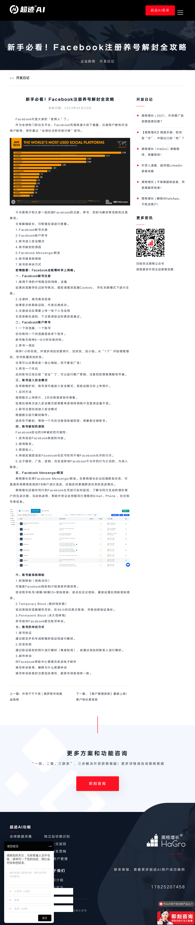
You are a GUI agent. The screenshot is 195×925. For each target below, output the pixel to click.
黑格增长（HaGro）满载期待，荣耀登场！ (160, 151)
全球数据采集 (21, 836)
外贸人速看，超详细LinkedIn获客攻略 (162, 168)
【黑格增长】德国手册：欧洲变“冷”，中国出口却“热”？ (163, 135)
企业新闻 (88, 61)
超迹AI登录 (160, 10)
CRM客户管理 (56, 859)
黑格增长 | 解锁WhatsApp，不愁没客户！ (162, 201)
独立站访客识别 (57, 836)
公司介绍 (56, 880)
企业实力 (56, 888)
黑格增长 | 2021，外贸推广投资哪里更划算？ (163, 118)
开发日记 (107, 61)
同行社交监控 (55, 844)
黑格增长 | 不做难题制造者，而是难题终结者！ (163, 185)
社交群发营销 (55, 851)
